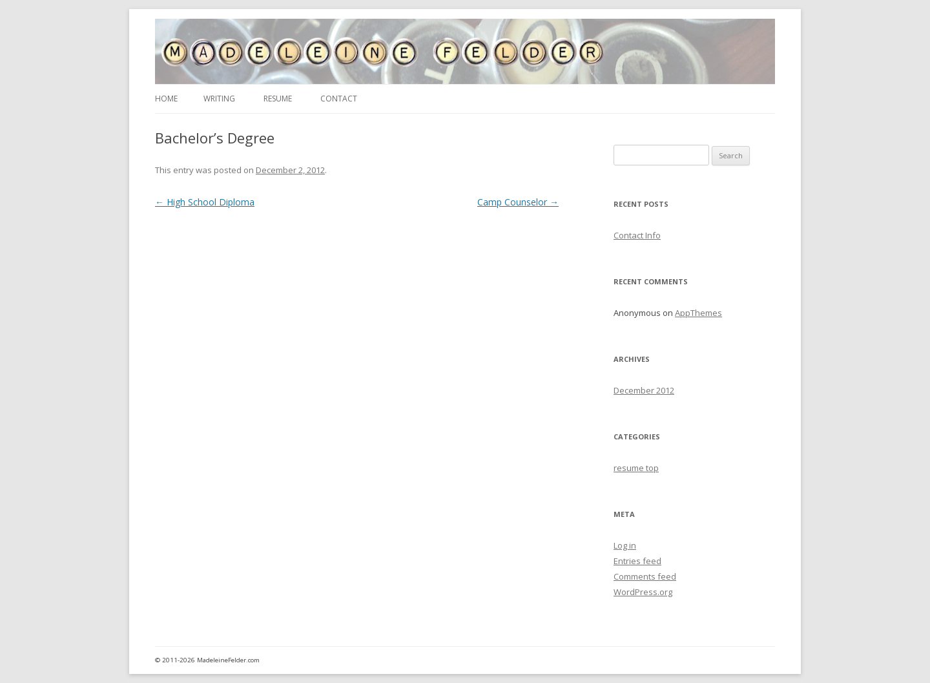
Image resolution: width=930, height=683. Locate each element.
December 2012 (644, 390)
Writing (219, 98)
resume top (636, 468)
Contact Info (637, 235)
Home (166, 98)
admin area (749, 660)
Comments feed (645, 576)
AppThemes (698, 313)
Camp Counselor (518, 202)
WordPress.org (643, 592)
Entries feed (637, 561)
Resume (278, 98)
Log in (625, 545)
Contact (338, 98)
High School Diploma (204, 202)
